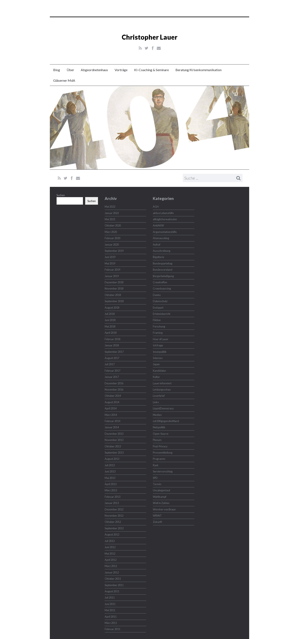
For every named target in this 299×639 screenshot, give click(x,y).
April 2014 (110, 408)
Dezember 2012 (114, 509)
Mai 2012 (110, 553)
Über (70, 70)
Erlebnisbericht (161, 313)
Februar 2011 (112, 629)
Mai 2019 (110, 263)
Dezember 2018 (114, 282)
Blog (56, 70)
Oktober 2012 (113, 521)
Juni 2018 (110, 320)
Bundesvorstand (162, 269)
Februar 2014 (112, 421)
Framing (158, 332)
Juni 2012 (110, 547)
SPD (155, 478)
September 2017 (114, 351)
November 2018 (114, 288)
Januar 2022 (112, 213)
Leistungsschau (162, 389)
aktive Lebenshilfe (163, 213)
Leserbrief (159, 395)
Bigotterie (158, 257)
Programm (159, 458)
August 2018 (112, 307)
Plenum (157, 440)
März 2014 (111, 414)
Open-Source (160, 433)
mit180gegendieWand (166, 421)
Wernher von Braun (164, 509)
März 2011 (111, 622)
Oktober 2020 (113, 225)
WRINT (157, 515)
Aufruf (156, 244)
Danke (157, 295)
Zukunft (157, 521)
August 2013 (112, 458)
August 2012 (112, 534)
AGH (156, 206)
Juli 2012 (110, 541)
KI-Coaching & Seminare (151, 70)
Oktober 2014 (113, 395)
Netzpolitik (159, 427)
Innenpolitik (160, 351)
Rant (155, 465)
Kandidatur (159, 370)
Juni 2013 (110, 471)
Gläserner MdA (64, 80)
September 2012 (114, 528)
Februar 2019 (112, 269)
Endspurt (158, 307)
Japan (156, 364)
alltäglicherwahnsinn (165, 219)
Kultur (156, 377)
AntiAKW (158, 225)
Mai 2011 (110, 610)
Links (156, 402)
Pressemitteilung (162, 452)
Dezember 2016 (114, 383)
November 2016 (114, 389)
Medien (157, 414)
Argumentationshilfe (165, 232)
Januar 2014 (112, 427)
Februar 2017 (112, 370)
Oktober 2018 (113, 295)
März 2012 (111, 566)
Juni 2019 (110, 257)
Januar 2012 (112, 572)
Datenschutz (160, 301)
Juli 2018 (110, 313)
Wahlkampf (159, 496)
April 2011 (110, 616)
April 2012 (110, 559)
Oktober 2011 (113, 578)
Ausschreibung (161, 250)
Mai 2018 (110, 326)
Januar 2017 (112, 377)
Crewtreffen (160, 282)
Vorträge (121, 70)
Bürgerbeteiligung (163, 276)
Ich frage (158, 345)
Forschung (159, 326)
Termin (157, 484)
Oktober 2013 (113, 446)
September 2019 (114, 250)
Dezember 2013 (114, 433)
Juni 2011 (110, 604)
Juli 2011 (110, 597)
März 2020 (111, 232)
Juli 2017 (110, 364)
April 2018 (110, 332)
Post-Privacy (160, 446)
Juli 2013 (110, 465)
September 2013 (114, 452)
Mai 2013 (110, 478)
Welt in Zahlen (161, 503)
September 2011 (114, 585)
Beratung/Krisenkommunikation (198, 70)
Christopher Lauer (149, 37)
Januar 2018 (112, 345)
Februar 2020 (112, 238)
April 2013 (110, 484)
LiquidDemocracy (163, 408)
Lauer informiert (162, 383)
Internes (158, 358)
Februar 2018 (112, 339)
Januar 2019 (112, 276)
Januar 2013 (112, 503)
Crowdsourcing (162, 288)
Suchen (60, 195)
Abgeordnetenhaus (94, 70)
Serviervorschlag (163, 471)
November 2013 (114, 440)
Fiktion (157, 320)
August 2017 (112, 358)
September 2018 (114, 301)
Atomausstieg (161, 238)
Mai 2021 (110, 219)
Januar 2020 (112, 244)
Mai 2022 (110, 206)
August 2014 (112, 402)
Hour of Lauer (160, 339)
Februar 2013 (112, 496)
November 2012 (114, 515)
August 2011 (112, 591)
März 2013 (111, 490)
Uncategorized (161, 490)
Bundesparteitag (162, 263)
